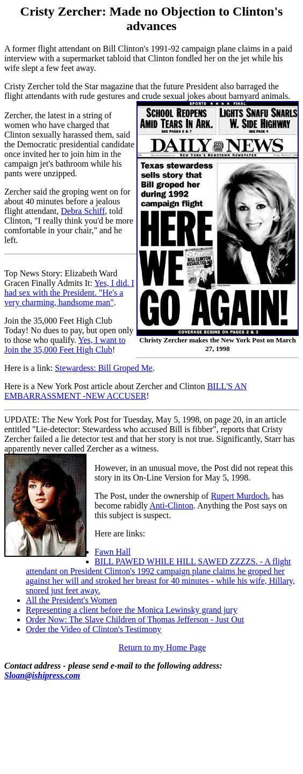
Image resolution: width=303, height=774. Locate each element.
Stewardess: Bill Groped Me (104, 367)
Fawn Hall (113, 551)
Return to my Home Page (162, 647)
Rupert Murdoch (239, 495)
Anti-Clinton (171, 505)
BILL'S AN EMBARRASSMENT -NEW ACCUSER (125, 391)
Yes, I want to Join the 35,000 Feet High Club (65, 344)
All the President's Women (71, 600)
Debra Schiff (83, 211)
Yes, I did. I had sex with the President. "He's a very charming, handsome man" (69, 292)
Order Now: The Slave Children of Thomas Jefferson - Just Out (135, 619)
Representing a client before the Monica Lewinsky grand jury (131, 609)
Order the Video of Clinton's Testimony (93, 629)
